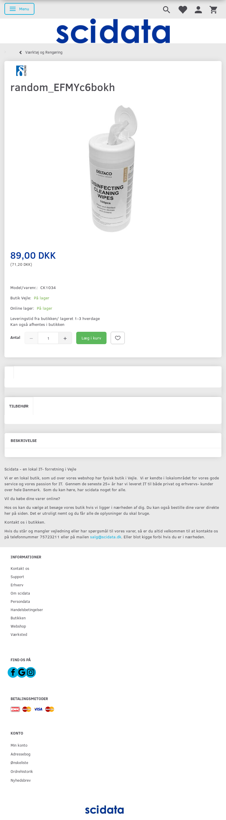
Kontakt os (20, 568)
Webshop (18, 625)
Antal (15, 337)
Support (17, 576)
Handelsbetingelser (27, 609)
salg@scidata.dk (105, 536)
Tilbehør (19, 406)
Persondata (20, 601)
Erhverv (17, 584)
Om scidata (20, 592)
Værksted (19, 634)
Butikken (18, 617)
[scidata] (113, 31)
